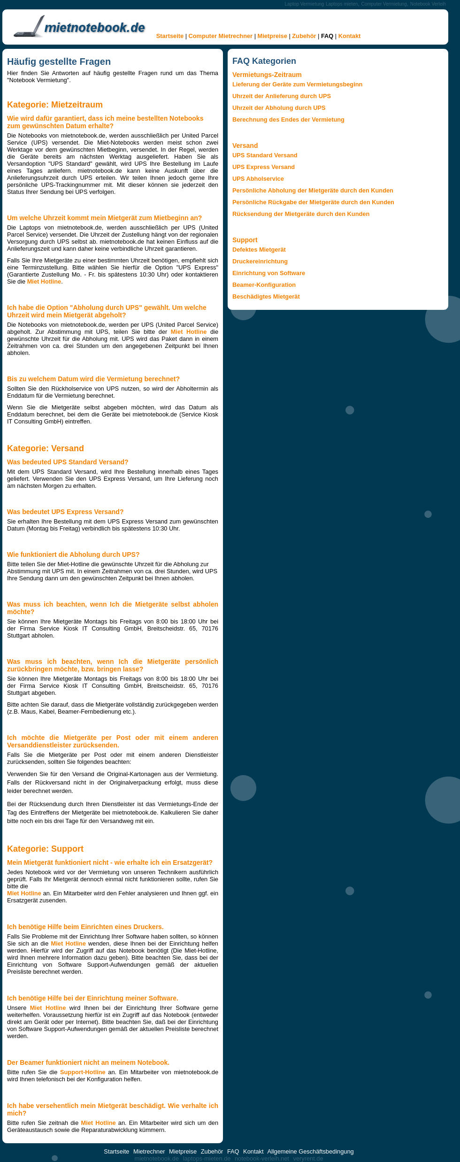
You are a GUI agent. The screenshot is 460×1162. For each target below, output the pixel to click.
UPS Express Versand (263, 166)
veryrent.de (308, 1158)
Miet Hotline (44, 281)
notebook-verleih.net (262, 1158)
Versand (245, 145)
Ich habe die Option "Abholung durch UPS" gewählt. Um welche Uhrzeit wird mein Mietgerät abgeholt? (107, 311)
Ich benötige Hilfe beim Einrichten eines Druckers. (85, 927)
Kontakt (349, 35)
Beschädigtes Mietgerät (266, 296)
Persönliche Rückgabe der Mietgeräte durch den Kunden (313, 202)
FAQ (327, 35)
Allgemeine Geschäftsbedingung (310, 1151)
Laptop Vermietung (304, 4)
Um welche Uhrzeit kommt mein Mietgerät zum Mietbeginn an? (104, 218)
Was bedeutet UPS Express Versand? (65, 512)
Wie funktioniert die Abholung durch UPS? (73, 554)
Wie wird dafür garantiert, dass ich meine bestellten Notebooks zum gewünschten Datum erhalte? (105, 122)
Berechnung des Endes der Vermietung (288, 119)
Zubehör (304, 35)
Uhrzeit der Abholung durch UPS (279, 107)
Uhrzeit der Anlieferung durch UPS (281, 96)
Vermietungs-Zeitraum (267, 74)
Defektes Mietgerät (259, 249)
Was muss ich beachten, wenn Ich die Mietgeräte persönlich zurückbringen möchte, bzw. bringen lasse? (112, 665)
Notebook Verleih (428, 4)
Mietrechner (149, 1151)
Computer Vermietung (383, 4)
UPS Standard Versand (265, 155)
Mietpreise (272, 35)
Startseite (170, 35)
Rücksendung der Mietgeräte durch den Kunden (300, 213)
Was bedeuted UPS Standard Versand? (68, 462)
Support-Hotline (83, 1072)
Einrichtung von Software (268, 273)
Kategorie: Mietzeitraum (55, 104)
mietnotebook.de (156, 1158)
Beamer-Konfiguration (264, 284)
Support (245, 240)
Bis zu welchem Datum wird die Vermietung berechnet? (93, 379)
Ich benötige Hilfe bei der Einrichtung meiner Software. (92, 998)
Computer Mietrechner (221, 35)
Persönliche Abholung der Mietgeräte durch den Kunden (312, 190)
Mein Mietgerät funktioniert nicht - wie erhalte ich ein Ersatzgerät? (110, 862)
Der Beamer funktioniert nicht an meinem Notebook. (88, 1062)
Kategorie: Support (45, 849)
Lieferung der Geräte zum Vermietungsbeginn (297, 84)
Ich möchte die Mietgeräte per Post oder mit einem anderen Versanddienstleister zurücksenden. (112, 741)
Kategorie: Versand (45, 448)
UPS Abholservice (258, 178)
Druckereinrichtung (260, 261)
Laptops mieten (342, 4)
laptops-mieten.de (207, 1158)
